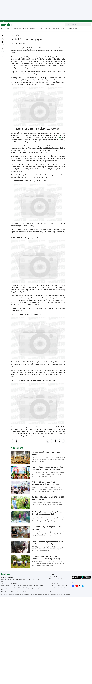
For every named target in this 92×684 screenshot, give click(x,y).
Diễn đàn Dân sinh (72, 28)
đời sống (59, 137)
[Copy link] (2, 48)
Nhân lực (9, 28)
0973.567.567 (52, 587)
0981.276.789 (14, 591)
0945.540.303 (54, 576)
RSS (50, 591)
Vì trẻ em (25, 28)
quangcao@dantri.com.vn (57, 578)
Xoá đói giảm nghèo (45, 28)
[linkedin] (2, 42)
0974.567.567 (62, 587)
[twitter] (2, 39)
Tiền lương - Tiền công (59, 28)
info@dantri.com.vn (32, 591)
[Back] (2, 55)
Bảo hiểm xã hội (34, 28)
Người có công (17, 28)
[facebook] (2, 35)
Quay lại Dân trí (5, 21)
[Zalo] (2, 45)
